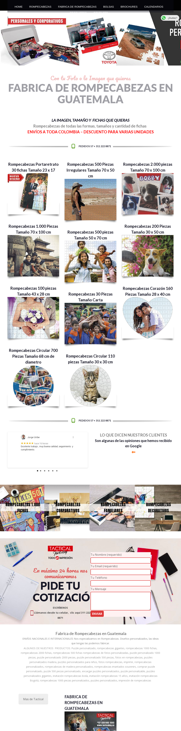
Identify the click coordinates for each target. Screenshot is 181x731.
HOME (18, 5)
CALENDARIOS (153, 5)
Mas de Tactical (33, 699)
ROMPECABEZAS (40, 5)
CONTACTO (100, 11)
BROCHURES (129, 5)
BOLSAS (108, 5)
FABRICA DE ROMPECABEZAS (77, 5)
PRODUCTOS (78, 11)
